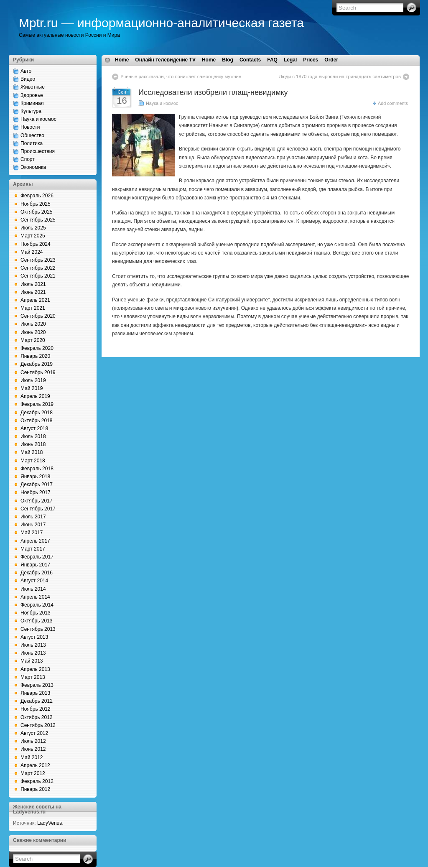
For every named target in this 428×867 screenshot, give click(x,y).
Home (122, 60)
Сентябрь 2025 (38, 220)
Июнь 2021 (33, 292)
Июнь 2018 (33, 444)
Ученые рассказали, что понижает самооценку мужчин (180, 76)
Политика (31, 143)
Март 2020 (32, 340)
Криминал (32, 103)
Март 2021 (32, 308)
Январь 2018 (35, 476)
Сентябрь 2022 (38, 268)
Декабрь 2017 (36, 484)
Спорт (27, 159)
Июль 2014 (33, 589)
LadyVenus (49, 823)
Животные (32, 87)
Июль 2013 (33, 645)
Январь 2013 (35, 693)
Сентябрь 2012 (38, 725)
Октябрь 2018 (36, 420)
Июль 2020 (33, 324)
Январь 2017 (35, 565)
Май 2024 (31, 252)
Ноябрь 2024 (35, 244)
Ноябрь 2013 (35, 613)
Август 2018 (34, 428)
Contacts (250, 60)
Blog (227, 60)
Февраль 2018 (37, 469)
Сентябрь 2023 (38, 260)
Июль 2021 (33, 284)
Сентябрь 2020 (38, 316)
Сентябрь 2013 (38, 629)
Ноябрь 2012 (35, 709)
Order (331, 60)
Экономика (33, 167)
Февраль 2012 (37, 781)
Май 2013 (31, 661)
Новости (30, 127)
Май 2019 (31, 388)
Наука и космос (38, 119)
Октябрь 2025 (36, 212)
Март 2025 (32, 236)
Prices (310, 60)
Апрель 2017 (35, 541)
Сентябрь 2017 (38, 509)
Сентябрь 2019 (38, 372)
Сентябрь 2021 (38, 276)
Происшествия (37, 151)
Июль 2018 (33, 436)
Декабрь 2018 (36, 413)
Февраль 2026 (37, 196)
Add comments (393, 103)
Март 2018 (32, 461)
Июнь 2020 (33, 332)
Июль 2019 (33, 380)
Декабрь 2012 (36, 701)
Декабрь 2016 (36, 573)
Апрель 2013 (35, 669)
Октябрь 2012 (36, 717)
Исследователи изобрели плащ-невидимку (213, 92)
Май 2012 (31, 757)
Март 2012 (32, 773)
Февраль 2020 (37, 348)
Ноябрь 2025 (35, 204)
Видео (27, 79)
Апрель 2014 (35, 597)
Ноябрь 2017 (35, 492)
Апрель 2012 (35, 765)
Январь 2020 (35, 356)
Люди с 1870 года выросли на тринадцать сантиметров (340, 76)
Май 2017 (31, 533)
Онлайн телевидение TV (165, 60)
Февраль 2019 (37, 404)
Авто (25, 71)
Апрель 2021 (35, 300)
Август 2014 (34, 581)
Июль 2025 (33, 228)
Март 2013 (32, 677)
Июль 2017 (33, 517)
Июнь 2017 (33, 525)
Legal (290, 60)
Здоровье (31, 95)
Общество (32, 135)
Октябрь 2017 (36, 501)
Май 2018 (31, 452)
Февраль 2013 (37, 685)
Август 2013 (34, 637)
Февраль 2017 (37, 557)
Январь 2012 (35, 789)
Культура (30, 111)
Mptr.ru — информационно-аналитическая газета (161, 23)
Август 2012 (34, 733)
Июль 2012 (33, 741)
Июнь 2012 (33, 749)
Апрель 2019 (35, 396)
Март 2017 (32, 549)
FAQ (272, 60)
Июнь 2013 (33, 653)
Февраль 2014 (37, 605)
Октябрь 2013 (36, 621)
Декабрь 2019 (36, 364)
